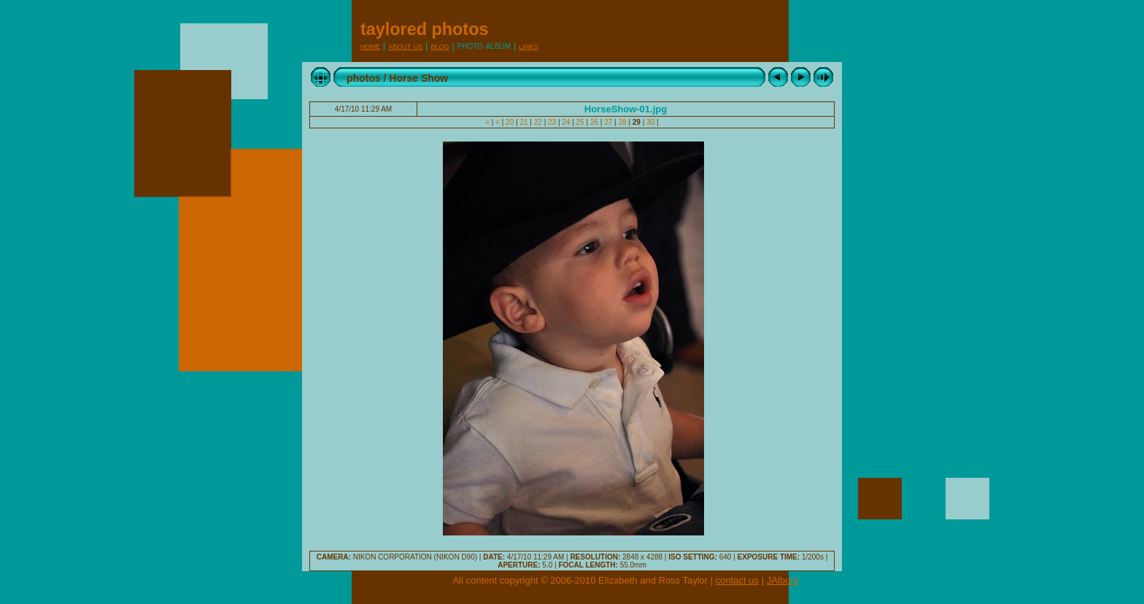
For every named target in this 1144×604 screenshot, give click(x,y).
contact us (737, 580)
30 (650, 122)
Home (370, 45)
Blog (439, 45)
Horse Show (418, 78)
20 (509, 122)
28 (623, 122)
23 (552, 122)
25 (580, 122)
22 (538, 122)
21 (524, 122)
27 (608, 122)
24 (566, 122)
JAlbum (782, 580)
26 (594, 122)
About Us (405, 45)
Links (528, 45)
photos (364, 78)
